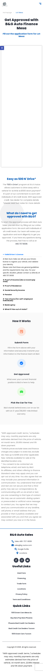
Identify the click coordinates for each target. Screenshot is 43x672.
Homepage (7, 12)
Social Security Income (15, 290)
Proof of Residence (13, 286)
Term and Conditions (21, 599)
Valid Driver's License (14, 254)
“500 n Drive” (12, 184)
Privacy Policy (21, 594)
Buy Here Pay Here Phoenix (21, 618)
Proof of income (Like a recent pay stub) (19, 281)
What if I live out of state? (16, 309)
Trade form (21, 583)
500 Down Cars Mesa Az (21, 612)
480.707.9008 (21, 244)
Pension (8, 294)
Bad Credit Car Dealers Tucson (22, 628)
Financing (21, 578)
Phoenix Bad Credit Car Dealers (21, 623)
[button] (2, 48)
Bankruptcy (10, 305)
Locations (21, 589)
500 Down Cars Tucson (21, 634)
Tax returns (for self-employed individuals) (18, 300)
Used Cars (21, 573)
